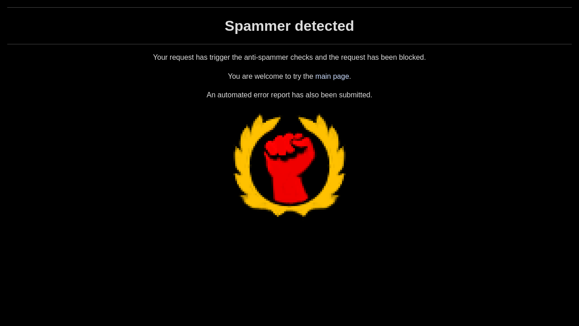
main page (332, 76)
